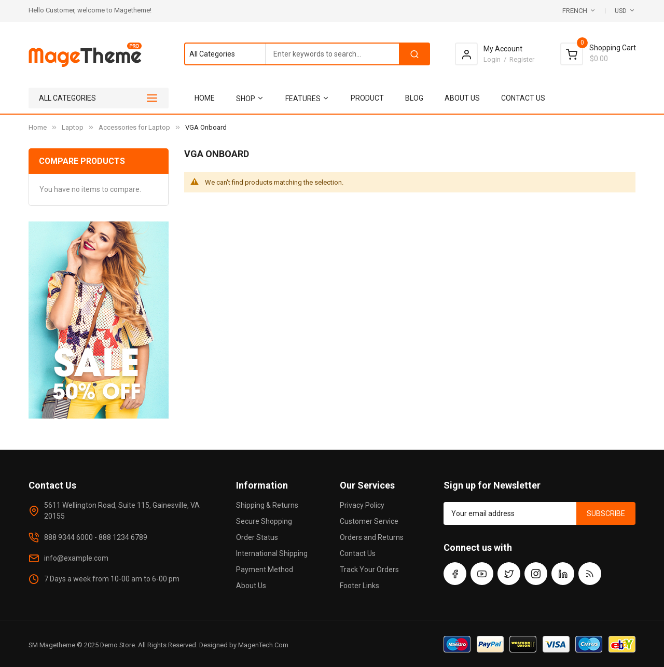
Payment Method (264, 569)
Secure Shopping (264, 521)
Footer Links (359, 585)
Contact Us (358, 553)
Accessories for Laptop (134, 127)
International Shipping (272, 553)
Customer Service (369, 521)
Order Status (257, 537)
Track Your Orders (369, 569)
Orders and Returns (372, 537)
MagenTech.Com (263, 645)
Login (492, 59)
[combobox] (306, 54)
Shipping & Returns (267, 505)
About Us (251, 585)
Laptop (73, 127)
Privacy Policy (362, 505)
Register (521, 59)
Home (38, 127)
